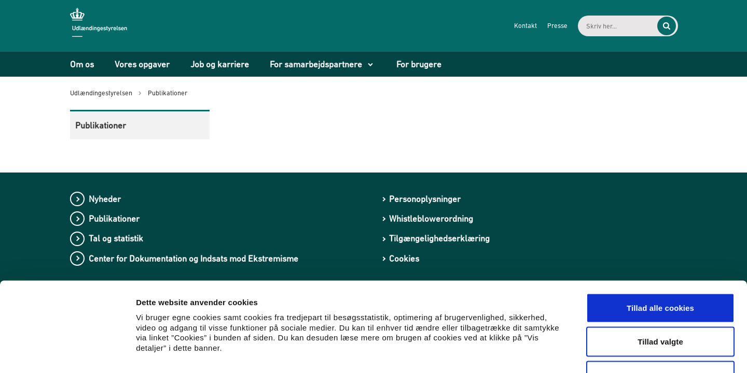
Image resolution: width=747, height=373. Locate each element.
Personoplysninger (425, 199)
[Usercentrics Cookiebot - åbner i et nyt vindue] (67, 353)
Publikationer (100, 125)
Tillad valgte (660, 271)
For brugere (418, 64)
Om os (82, 64)
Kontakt (516, 26)
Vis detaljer (539, 352)
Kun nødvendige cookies (660, 304)
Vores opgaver (142, 64)
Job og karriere (219, 64)
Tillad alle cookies (660, 237)
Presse (548, 26)
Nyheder (105, 199)
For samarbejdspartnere (316, 64)
